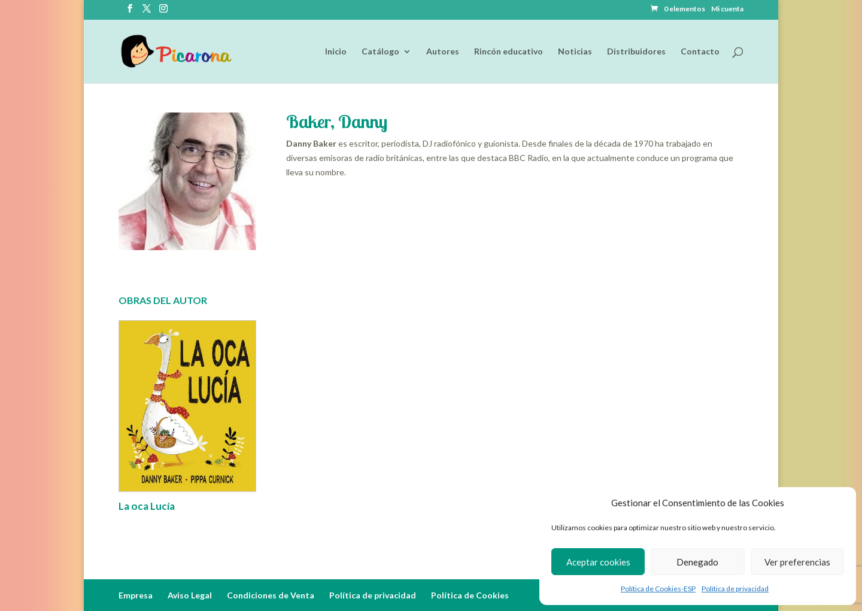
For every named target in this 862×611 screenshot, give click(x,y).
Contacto (700, 51)
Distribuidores (636, 51)
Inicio (336, 51)
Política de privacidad (735, 588)
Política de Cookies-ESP (658, 588)
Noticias (575, 51)
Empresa (136, 595)
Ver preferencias (797, 562)
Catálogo (380, 51)
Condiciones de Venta (270, 595)
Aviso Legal (190, 595)
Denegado (697, 562)
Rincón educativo (508, 51)
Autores (442, 51)
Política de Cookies (470, 595)
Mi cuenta (727, 9)
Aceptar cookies (598, 562)
